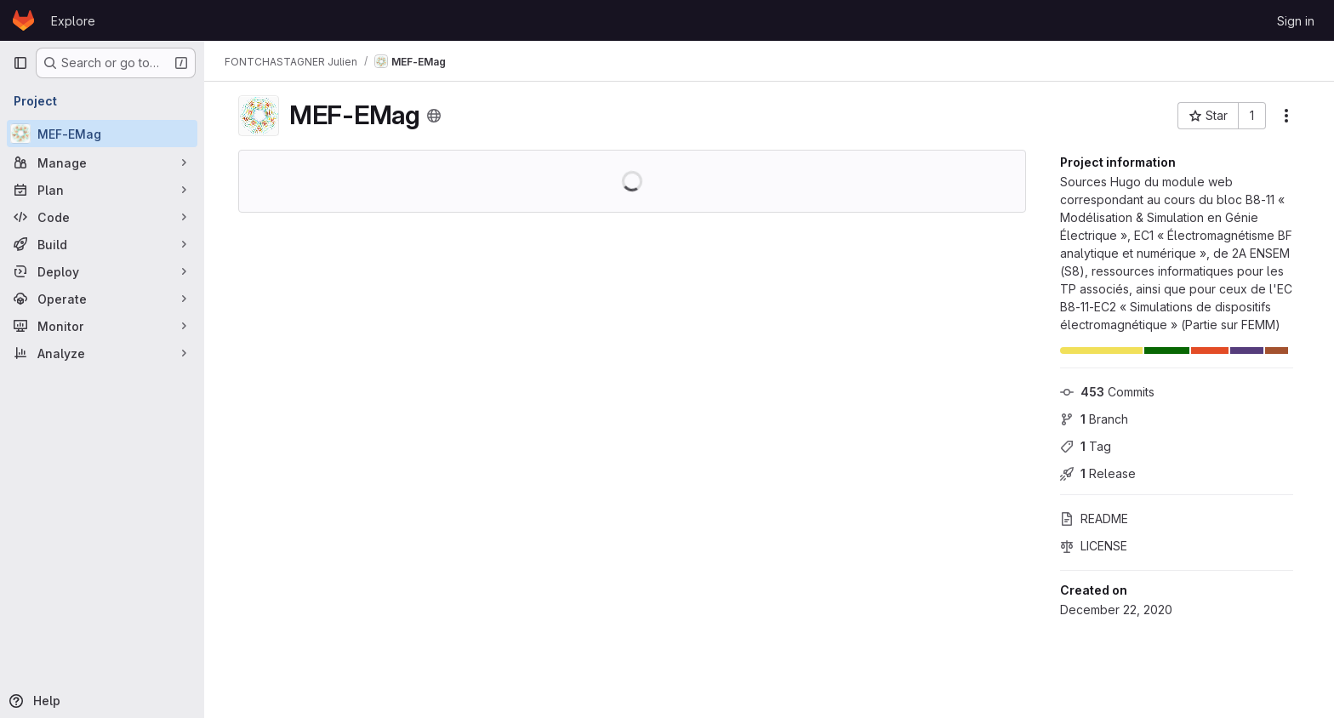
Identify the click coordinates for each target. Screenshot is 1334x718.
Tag (1085, 446)
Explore (73, 21)
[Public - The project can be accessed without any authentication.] (434, 116)
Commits (1107, 392)
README (1094, 518)
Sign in (1295, 21)
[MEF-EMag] (102, 133)
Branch (1094, 419)
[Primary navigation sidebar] (20, 63)
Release (1098, 473)
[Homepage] (23, 20)
